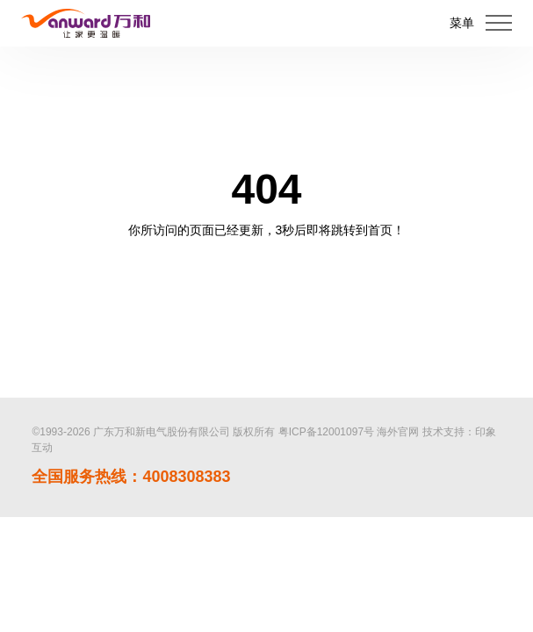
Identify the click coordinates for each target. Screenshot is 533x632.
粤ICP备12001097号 (326, 432)
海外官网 (398, 432)
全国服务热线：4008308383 (131, 476)
